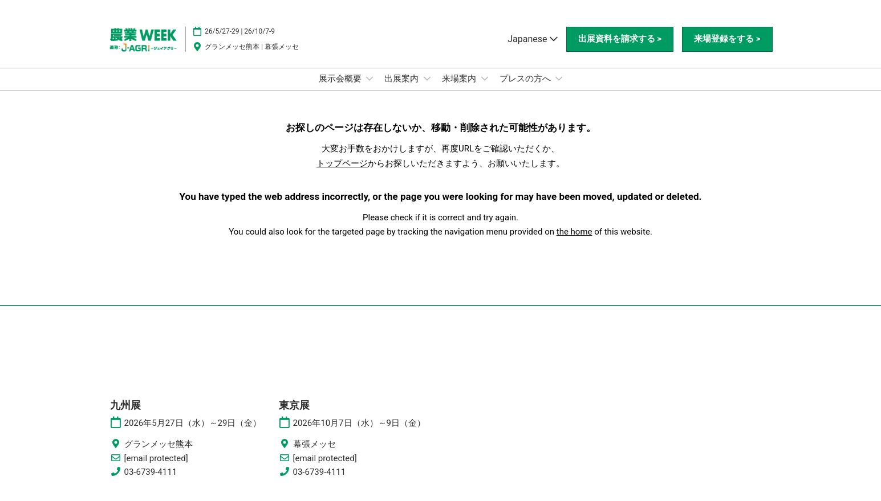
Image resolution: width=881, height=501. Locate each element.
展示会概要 (341, 78)
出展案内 (402, 78)
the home (574, 232)
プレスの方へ (526, 78)
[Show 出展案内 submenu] (427, 79)
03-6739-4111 (150, 472)
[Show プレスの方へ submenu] (558, 79)
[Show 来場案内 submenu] (484, 79)
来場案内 (460, 78)
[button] (619, 39)
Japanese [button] (532, 39)
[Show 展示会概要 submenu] (369, 79)
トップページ (342, 163)
